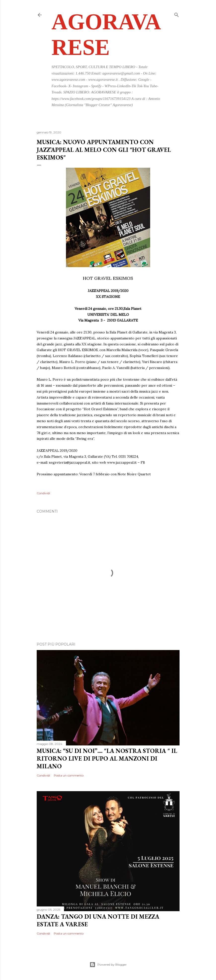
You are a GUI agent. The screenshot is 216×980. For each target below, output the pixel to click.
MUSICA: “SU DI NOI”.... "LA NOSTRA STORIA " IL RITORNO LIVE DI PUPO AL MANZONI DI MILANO (107, 758)
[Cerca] (177, 14)
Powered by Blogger (108, 965)
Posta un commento (69, 775)
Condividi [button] (43, 493)
